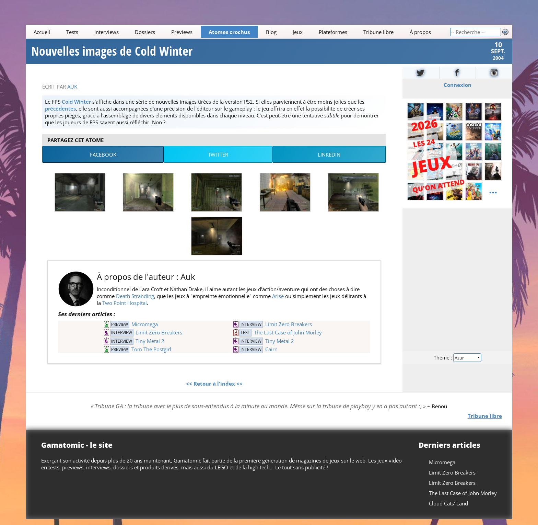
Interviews (106, 31)
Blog (271, 31)
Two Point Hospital (124, 308)
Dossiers (145, 31)
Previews (181, 31)
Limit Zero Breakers (288, 330)
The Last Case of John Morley (288, 338)
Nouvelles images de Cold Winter (111, 54)
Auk (72, 92)
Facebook (103, 160)
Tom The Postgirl (151, 355)
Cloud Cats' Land (448, 509)
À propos (420, 31)
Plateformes (333, 31)
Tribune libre (378, 31)
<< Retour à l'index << (214, 389)
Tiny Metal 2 (150, 346)
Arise (278, 301)
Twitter (218, 160)
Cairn (271, 355)
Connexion (457, 90)
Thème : (457, 363)
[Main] (238, 32)
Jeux (298, 31)
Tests (73, 31)
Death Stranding (135, 301)
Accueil (42, 31)
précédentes (60, 114)
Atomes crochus (229, 31)
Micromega (144, 330)
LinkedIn (329, 160)
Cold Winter (76, 107)
